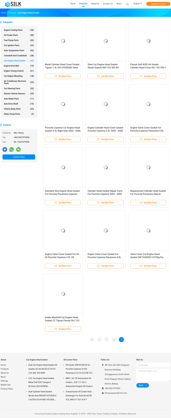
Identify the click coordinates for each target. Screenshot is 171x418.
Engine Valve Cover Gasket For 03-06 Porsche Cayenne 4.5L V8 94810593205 (62, 257)
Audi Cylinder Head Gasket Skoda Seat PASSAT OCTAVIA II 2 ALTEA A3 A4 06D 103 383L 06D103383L (42, 396)
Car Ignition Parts (19, 45)
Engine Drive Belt (19, 65)
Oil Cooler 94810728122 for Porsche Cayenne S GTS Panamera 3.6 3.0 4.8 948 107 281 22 (79, 369)
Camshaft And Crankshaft (19, 55)
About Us (5, 373)
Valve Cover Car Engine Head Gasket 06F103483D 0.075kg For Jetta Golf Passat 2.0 (147, 257)
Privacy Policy (7, 389)
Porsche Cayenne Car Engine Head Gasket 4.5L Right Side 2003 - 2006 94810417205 (63, 130)
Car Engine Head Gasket (19, 60)
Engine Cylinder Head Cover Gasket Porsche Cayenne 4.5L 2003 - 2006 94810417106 (105, 130)
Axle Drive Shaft (19, 103)
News (3, 377)
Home (3, 365)
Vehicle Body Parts (19, 108)
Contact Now (19, 157)
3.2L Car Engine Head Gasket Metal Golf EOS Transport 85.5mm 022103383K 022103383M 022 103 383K (41, 382)
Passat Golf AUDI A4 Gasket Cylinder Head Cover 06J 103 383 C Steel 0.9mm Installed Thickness (148, 67)
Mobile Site (6, 385)
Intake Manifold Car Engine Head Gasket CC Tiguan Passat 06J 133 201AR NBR (62, 320)
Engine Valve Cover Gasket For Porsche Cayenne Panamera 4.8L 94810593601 (147, 130)
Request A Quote (158, 4)
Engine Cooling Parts (19, 30)
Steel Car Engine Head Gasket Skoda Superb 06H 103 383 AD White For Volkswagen (103, 67)
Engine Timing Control (19, 70)
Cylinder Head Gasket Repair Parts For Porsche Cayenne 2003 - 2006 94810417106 (105, 194)
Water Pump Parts (19, 114)
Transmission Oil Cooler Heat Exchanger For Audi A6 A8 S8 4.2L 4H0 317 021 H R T (79, 395)
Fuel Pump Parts (19, 40)
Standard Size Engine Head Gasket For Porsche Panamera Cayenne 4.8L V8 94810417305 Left (62, 194)
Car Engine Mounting (19, 76)
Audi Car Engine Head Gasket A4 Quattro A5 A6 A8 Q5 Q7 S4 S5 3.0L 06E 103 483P (42, 369)
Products (5, 369)
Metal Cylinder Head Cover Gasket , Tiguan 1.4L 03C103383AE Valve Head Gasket (63, 67)
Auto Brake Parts (19, 98)
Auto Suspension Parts (19, 50)
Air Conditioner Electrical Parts (19, 82)
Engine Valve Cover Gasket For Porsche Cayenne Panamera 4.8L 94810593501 (104, 257)
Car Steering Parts (19, 88)
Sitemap (4, 381)
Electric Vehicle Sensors (19, 93)
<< (92, 339)
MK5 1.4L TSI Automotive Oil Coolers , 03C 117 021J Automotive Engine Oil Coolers (79, 382)
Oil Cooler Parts (19, 35)
